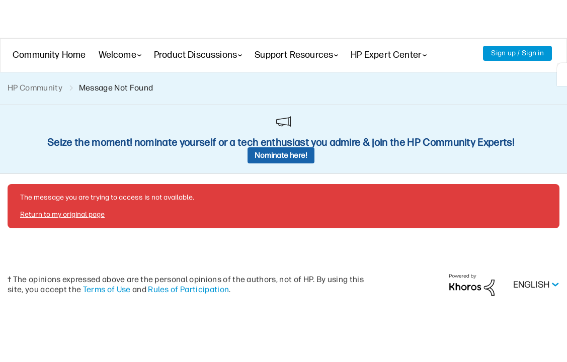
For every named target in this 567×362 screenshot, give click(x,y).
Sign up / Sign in (517, 53)
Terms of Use (107, 220)
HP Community (35, 88)
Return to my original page (62, 145)
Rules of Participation (188, 220)
